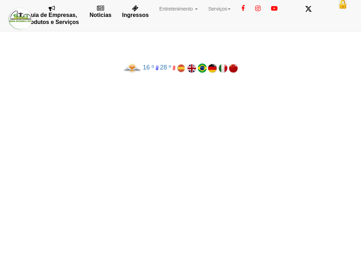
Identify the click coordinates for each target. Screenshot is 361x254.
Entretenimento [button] (178, 9)
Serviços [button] (219, 9)
